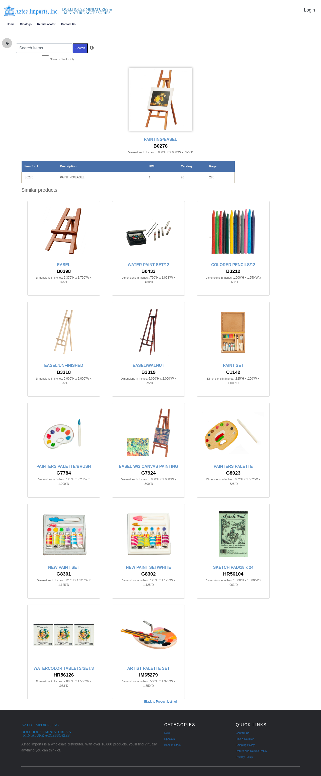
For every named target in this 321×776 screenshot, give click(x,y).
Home (11, 24)
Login (309, 10)
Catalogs (26, 24)
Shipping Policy (245, 744)
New (167, 732)
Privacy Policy (244, 756)
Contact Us (68, 24)
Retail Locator (46, 24)
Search (80, 48)
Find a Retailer (245, 738)
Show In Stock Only (62, 59)
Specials (169, 738)
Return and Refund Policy (251, 750)
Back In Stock (172, 744)
